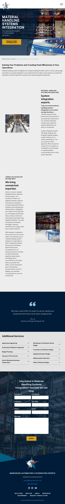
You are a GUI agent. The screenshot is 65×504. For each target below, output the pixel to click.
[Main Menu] (61, 4)
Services (13, 59)
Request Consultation (39, 496)
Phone (16, 409)
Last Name (36, 394)
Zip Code (35, 401)
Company (17, 401)
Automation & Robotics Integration (15, 347)
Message (17, 416)
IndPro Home (5, 59)
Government (22, 496)
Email (34, 409)
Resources (46, 493)
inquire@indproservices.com (33, 480)
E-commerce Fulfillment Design (46, 350)
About (37, 493)
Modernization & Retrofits (46, 358)
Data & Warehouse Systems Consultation (15, 361)
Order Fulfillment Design (46, 362)
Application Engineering (15, 343)
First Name (18, 394)
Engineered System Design (46, 354)
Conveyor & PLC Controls (15, 356)
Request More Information (11, 41)
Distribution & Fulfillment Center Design (46, 344)
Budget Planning (15, 352)
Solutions (19, 493)
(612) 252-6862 (32, 484)
